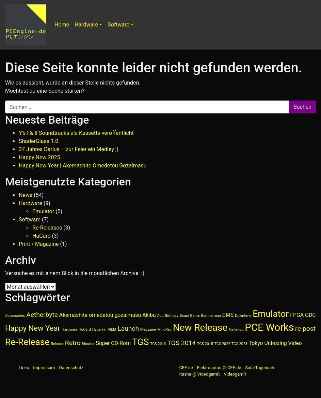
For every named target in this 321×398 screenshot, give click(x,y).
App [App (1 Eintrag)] (160, 315)
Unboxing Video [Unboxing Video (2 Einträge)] (283, 343)
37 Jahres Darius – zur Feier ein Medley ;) (68, 149)
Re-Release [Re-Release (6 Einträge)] (27, 342)
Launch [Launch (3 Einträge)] (128, 328)
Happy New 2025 (39, 157)
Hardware (86, 24)
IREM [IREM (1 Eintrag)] (112, 329)
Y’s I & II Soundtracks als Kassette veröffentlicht (76, 133)
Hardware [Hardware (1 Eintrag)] (69, 329)
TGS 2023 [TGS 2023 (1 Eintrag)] (239, 344)
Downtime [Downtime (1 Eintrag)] (243, 315)
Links (24, 367)
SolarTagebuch (259, 367)
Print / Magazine (39, 244)
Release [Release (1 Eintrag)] (57, 344)
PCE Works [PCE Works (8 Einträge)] (269, 327)
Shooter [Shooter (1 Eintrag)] (88, 344)
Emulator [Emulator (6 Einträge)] (271, 313)
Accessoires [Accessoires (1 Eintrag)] (15, 315)
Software (118, 24)
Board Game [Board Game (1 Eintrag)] (190, 315)
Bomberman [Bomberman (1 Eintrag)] (211, 315)
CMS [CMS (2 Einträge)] (228, 315)
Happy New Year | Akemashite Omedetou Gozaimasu (83, 165)
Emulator (43, 211)
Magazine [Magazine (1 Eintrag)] (148, 329)
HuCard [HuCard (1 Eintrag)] (85, 329)
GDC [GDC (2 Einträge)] (310, 315)
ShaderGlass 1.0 (38, 141)
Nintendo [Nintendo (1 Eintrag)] (236, 329)
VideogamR (235, 374)
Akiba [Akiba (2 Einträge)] (149, 315)
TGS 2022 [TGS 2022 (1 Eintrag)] (222, 344)
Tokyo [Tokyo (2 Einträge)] (255, 343)
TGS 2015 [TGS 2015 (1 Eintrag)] (205, 344)
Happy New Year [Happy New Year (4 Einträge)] (32, 328)
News (25, 195)
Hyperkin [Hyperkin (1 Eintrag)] (99, 329)
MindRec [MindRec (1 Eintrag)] (164, 329)
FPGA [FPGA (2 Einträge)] (297, 315)
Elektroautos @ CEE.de (219, 367)
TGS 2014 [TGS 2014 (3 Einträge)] (181, 343)
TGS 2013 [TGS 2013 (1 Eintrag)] (158, 344)
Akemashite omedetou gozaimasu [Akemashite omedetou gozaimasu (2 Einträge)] (100, 315)
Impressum (44, 367)
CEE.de (186, 367)
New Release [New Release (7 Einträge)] (200, 327)
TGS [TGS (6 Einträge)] (140, 342)
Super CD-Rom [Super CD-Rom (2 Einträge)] (113, 343)
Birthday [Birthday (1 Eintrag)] (171, 315)
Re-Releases (47, 227)
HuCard (41, 236)
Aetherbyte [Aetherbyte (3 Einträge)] (42, 315)
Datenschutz (71, 367)
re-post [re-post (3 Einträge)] (305, 328)
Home (61, 24)
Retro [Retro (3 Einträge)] (73, 343)
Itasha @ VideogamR (199, 374)
